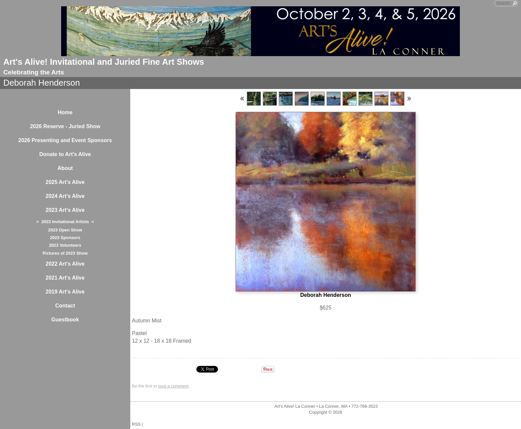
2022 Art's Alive (65, 264)
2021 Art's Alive (65, 278)
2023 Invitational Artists (65, 221)
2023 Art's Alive (65, 210)
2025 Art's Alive (65, 182)
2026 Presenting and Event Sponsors (65, 140)
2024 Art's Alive (65, 196)
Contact (65, 305)
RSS (136, 424)
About (65, 168)
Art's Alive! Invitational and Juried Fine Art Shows (103, 61)
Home (65, 112)
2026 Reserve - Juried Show (65, 126)
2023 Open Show (65, 229)
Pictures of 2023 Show (65, 253)
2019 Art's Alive (65, 292)
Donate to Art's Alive (65, 154)
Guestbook (65, 319)
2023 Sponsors (65, 237)
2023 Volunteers (65, 245)
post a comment (173, 386)
